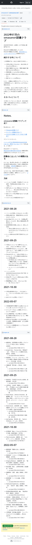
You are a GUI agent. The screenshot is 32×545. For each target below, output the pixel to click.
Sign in (22, 2)
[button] (21, 18)
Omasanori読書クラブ (12, 130)
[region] (16, 69)
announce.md (14, 13)
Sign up (28, 2)
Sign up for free (8, 526)
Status (17, 536)
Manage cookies (18, 537)
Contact (12, 537)
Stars (22, 21)
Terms (4, 536)
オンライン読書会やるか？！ (14, 132)
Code (4, 21)
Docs (27, 536)
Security (13, 536)
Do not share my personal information (16, 538)
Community (22, 536)
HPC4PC (13, 166)
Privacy (8, 536)
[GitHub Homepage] (11, 541)
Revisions (12, 21)
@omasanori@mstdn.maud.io (12, 150)
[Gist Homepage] (11, 2)
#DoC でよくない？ (15, 144)
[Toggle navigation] (2, 2)
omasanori (4, 13)
